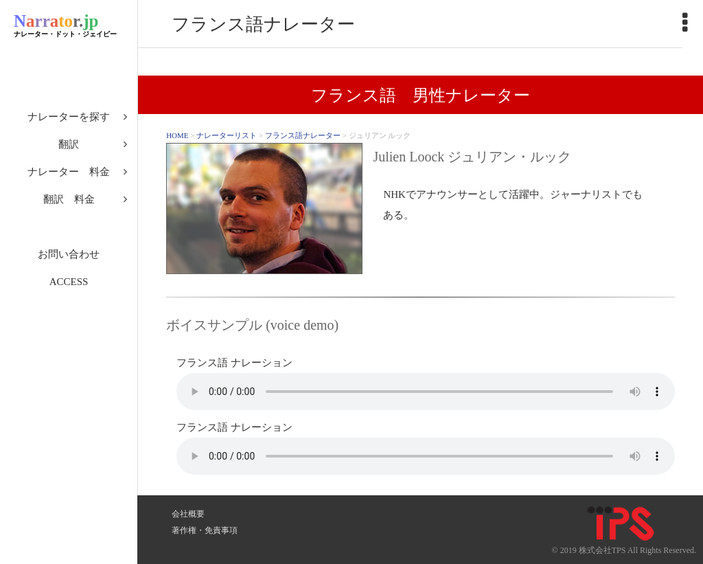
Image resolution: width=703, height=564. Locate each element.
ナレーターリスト (226, 135)
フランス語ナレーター (303, 135)
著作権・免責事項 (205, 530)
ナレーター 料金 (68, 171)
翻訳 (68, 144)
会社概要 (188, 514)
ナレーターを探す (68, 116)
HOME (177, 135)
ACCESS (69, 281)
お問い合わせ (69, 254)
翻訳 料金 (69, 199)
